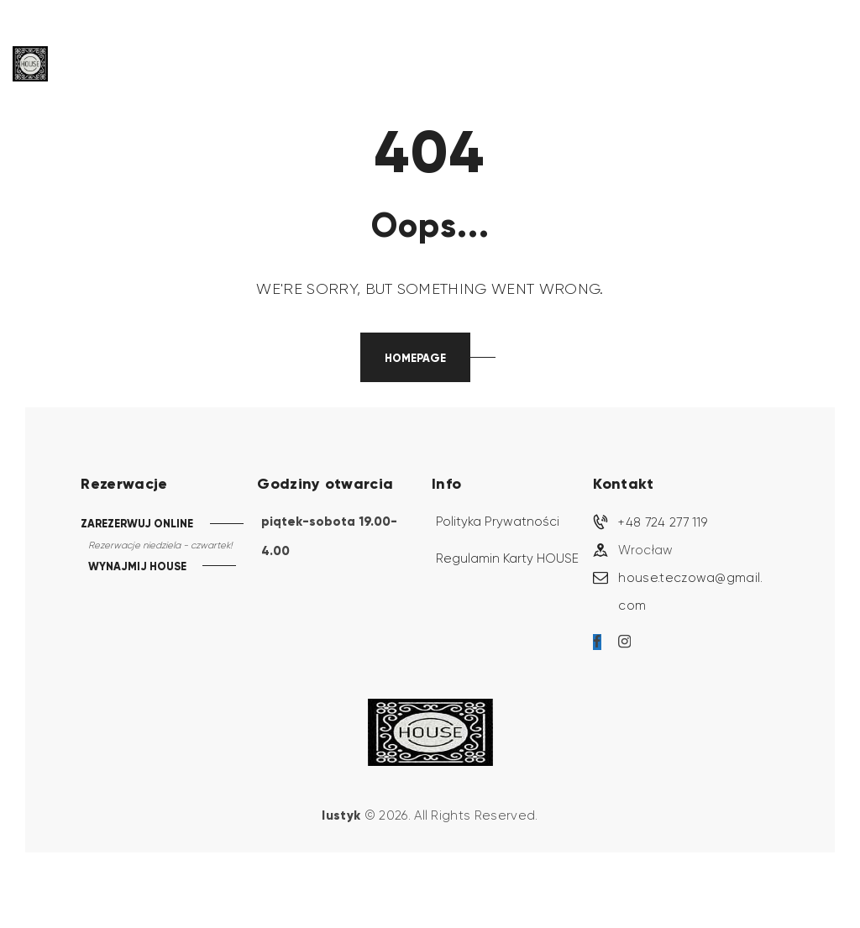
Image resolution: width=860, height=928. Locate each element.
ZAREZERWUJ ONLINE (137, 523)
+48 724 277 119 (662, 522)
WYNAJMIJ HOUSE (137, 567)
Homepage (415, 358)
